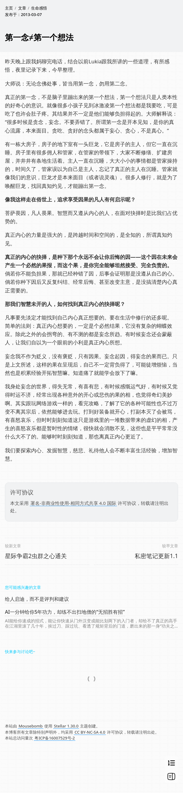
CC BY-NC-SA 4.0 (89, 732)
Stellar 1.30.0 (66, 726)
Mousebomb (30, 726)
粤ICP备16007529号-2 (54, 738)
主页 (9, 8)
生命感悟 (39, 8)
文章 (22, 8)
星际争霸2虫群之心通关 (36, 556)
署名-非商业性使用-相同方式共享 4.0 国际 (73, 503)
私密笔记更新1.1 (156, 556)
